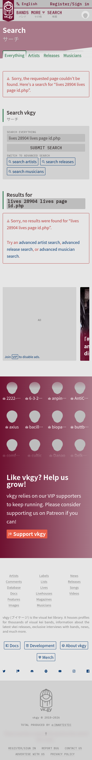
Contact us (73, 748)
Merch (48, 657)
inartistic (62, 725)
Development (42, 645)
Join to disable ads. (22, 356)
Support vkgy (29, 533)
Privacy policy (63, 754)
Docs (14, 645)
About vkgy (76, 645)
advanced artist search (39, 242)
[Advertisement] (39, 317)
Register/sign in (22, 748)
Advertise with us (30, 754)
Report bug (50, 748)
